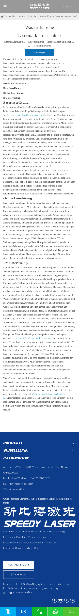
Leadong (53, 588)
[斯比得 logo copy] (39, 516)
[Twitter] (66, 600)
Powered (47, 46)
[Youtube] (72, 600)
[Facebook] (54, 600)
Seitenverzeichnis (17, 588)
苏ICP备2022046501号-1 (17, 592)
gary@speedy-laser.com (21, 483)
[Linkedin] (60, 600)
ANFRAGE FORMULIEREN (19, 576)
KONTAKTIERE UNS (19, 564)
